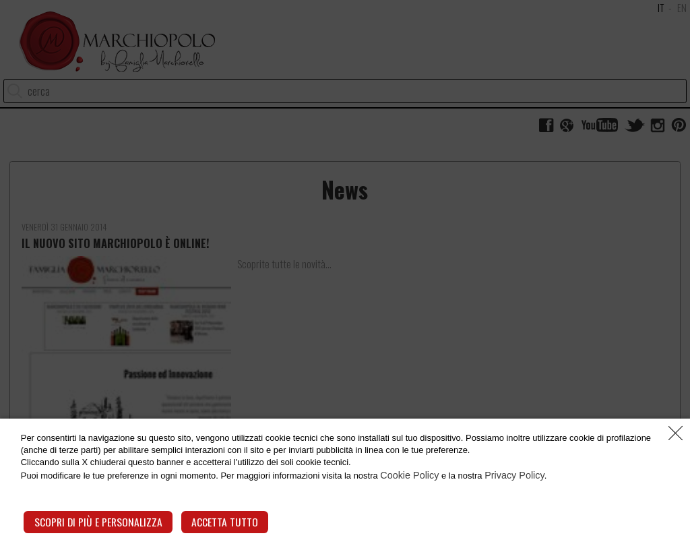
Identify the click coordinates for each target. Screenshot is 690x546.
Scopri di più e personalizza (96, 522)
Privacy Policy (562, 484)
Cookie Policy (451, 484)
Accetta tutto (218, 522)
